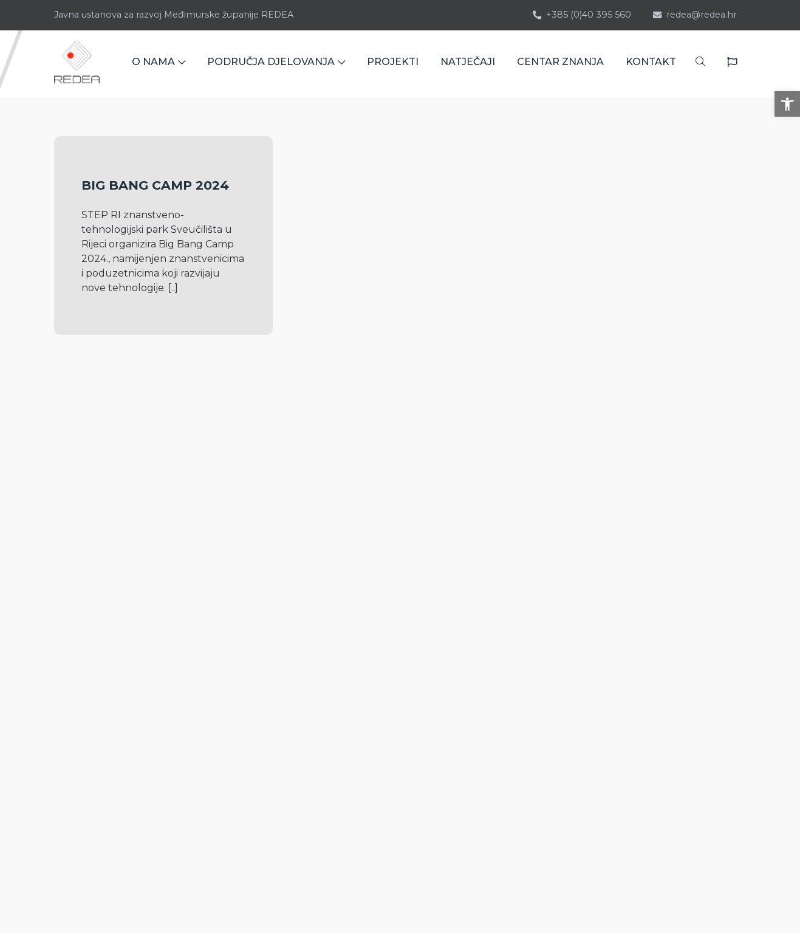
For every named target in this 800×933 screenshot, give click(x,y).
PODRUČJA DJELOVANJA (276, 63)
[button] (787, 104)
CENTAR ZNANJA (560, 63)
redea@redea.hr (695, 14)
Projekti (552, 573)
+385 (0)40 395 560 (582, 14)
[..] (173, 288)
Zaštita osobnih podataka (594, 690)
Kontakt (553, 651)
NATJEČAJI (467, 63)
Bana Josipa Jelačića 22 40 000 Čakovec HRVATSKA (121, 673)
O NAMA (158, 63)
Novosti (551, 632)
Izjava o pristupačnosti (587, 671)
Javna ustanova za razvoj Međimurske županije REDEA (173, 14)
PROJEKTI (393, 63)
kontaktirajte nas (112, 721)
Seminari (554, 612)
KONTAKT (651, 63)
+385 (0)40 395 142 (108, 620)
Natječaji (553, 593)
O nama (552, 554)
